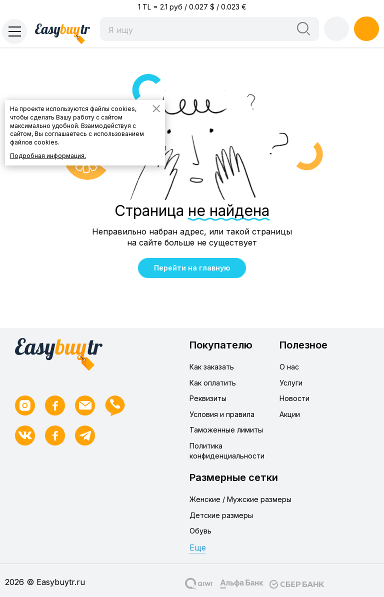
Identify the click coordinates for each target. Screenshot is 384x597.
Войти (336, 28)
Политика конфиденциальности (227, 451)
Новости (295, 398)
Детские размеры (221, 515)
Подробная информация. (48, 156)
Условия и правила (222, 414)
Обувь (201, 530)
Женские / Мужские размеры (241, 499)
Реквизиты (208, 398)
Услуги (291, 382)
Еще (198, 547)
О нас (289, 366)
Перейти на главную (192, 268)
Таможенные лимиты (226, 430)
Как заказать (212, 366)
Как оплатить (213, 382)
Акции (290, 414)
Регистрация (366, 28)
